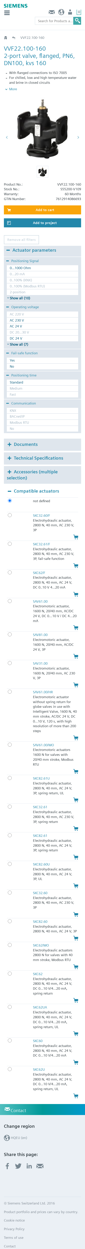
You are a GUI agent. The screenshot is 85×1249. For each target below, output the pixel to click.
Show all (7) (19, 336)
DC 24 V (16, 330)
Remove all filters (21, 231)
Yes (12, 352)
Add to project (45, 214)
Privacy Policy (14, 1221)
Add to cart (45, 201)
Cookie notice (14, 1212)
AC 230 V (17, 312)
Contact (18, 1102)
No (12, 358)
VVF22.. (14, 38)
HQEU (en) (19, 1129)
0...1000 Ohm (20, 260)
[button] (42, 163)
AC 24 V (16, 318)
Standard (16, 374)
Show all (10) (20, 290)
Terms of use (13, 1229)
